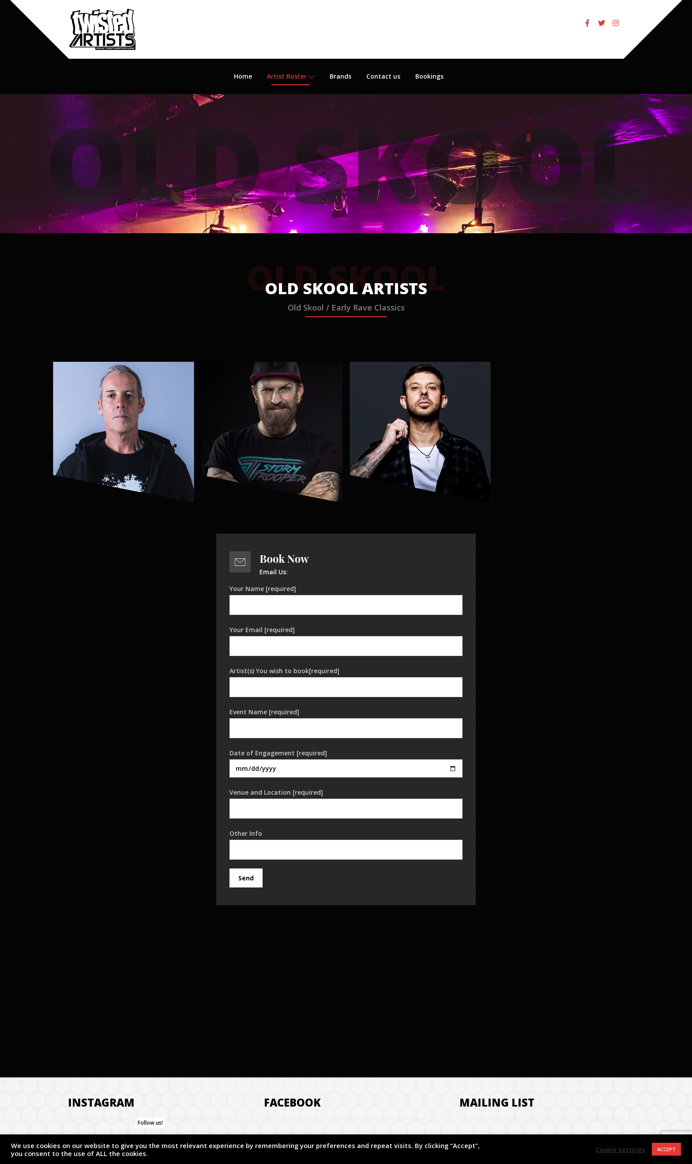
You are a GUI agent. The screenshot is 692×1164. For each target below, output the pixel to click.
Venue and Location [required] (345, 803)
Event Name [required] (345, 723)
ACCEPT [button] (666, 1149)
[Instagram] (616, 23)
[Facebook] (587, 23)
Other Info (345, 844)
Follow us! (150, 1122)
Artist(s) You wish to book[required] (345, 682)
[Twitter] (601, 23)
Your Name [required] (345, 599)
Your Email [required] (345, 641)
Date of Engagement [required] (345, 763)
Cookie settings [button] (620, 1149)
